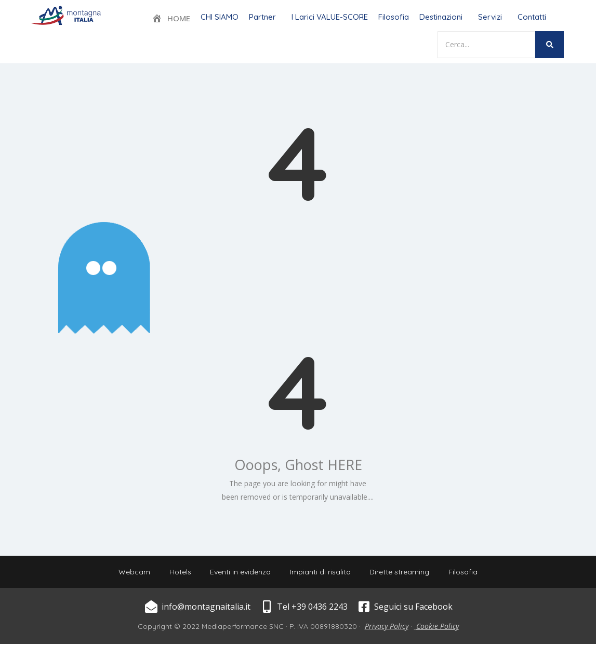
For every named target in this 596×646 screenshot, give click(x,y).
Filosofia (393, 17)
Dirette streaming (402, 573)
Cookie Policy (437, 628)
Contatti (532, 17)
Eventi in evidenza (239, 573)
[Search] (486, 44)
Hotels (178, 573)
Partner (262, 17)
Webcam (130, 573)
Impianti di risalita (321, 573)
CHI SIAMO (220, 17)
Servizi (490, 17)
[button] (265, 17)
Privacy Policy (386, 628)
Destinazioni (440, 17)
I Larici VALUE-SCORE (330, 17)
